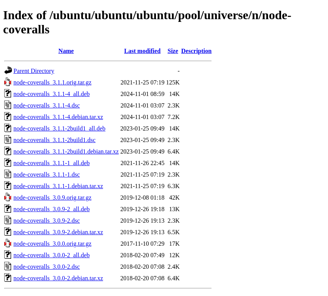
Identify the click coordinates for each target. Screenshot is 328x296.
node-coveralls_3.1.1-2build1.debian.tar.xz (66, 151)
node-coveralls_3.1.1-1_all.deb (51, 163)
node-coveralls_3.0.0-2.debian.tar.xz (58, 278)
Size (172, 51)
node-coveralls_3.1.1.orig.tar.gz (52, 82)
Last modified (142, 51)
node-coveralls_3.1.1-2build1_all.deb (59, 128)
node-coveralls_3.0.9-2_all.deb (51, 209)
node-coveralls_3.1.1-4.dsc (46, 105)
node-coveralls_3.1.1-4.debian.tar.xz (58, 117)
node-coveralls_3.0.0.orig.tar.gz (52, 243)
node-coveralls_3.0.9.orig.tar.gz (52, 197)
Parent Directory (33, 71)
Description (196, 51)
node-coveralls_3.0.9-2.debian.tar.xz (58, 232)
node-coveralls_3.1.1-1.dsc (46, 174)
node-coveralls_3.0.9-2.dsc (46, 220)
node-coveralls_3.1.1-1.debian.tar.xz (58, 186)
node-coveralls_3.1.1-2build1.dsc (54, 140)
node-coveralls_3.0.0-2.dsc (46, 266)
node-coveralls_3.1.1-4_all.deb (51, 94)
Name (66, 51)
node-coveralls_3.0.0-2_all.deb (51, 255)
